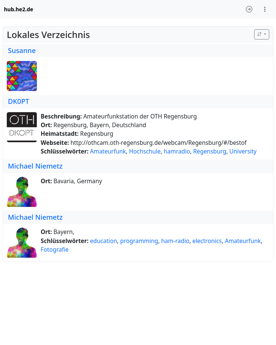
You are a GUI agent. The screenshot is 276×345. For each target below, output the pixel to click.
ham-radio (175, 241)
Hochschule (145, 151)
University (242, 151)
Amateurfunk (108, 151)
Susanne (22, 50)
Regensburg (209, 151)
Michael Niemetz (35, 165)
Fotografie (55, 250)
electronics (207, 241)
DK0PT (18, 101)
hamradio (177, 151)
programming (139, 241)
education (103, 241)
